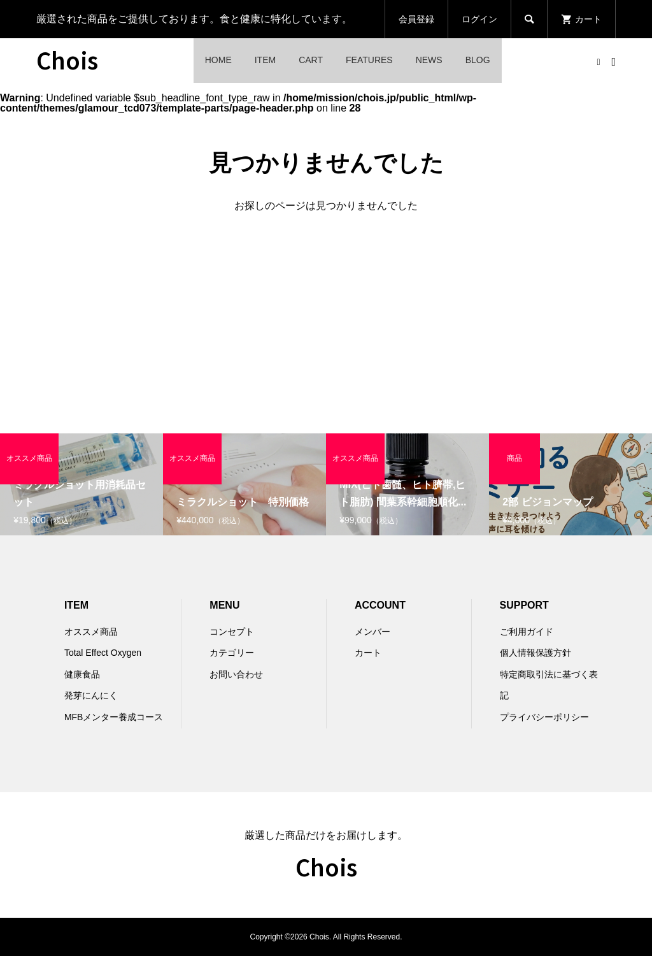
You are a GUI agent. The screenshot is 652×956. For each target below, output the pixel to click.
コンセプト (231, 631)
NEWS (429, 60)
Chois (67, 59)
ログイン (479, 19)
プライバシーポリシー (544, 717)
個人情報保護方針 (535, 653)
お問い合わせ (236, 674)
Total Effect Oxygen (102, 653)
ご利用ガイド (526, 631)
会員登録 (416, 19)
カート (368, 653)
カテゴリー (231, 653)
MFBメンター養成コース (114, 717)
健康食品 (82, 674)
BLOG (477, 60)
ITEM (265, 60)
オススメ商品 (91, 631)
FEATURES (369, 60)
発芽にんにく (91, 695)
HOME (218, 60)
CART (311, 60)
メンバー (372, 631)
